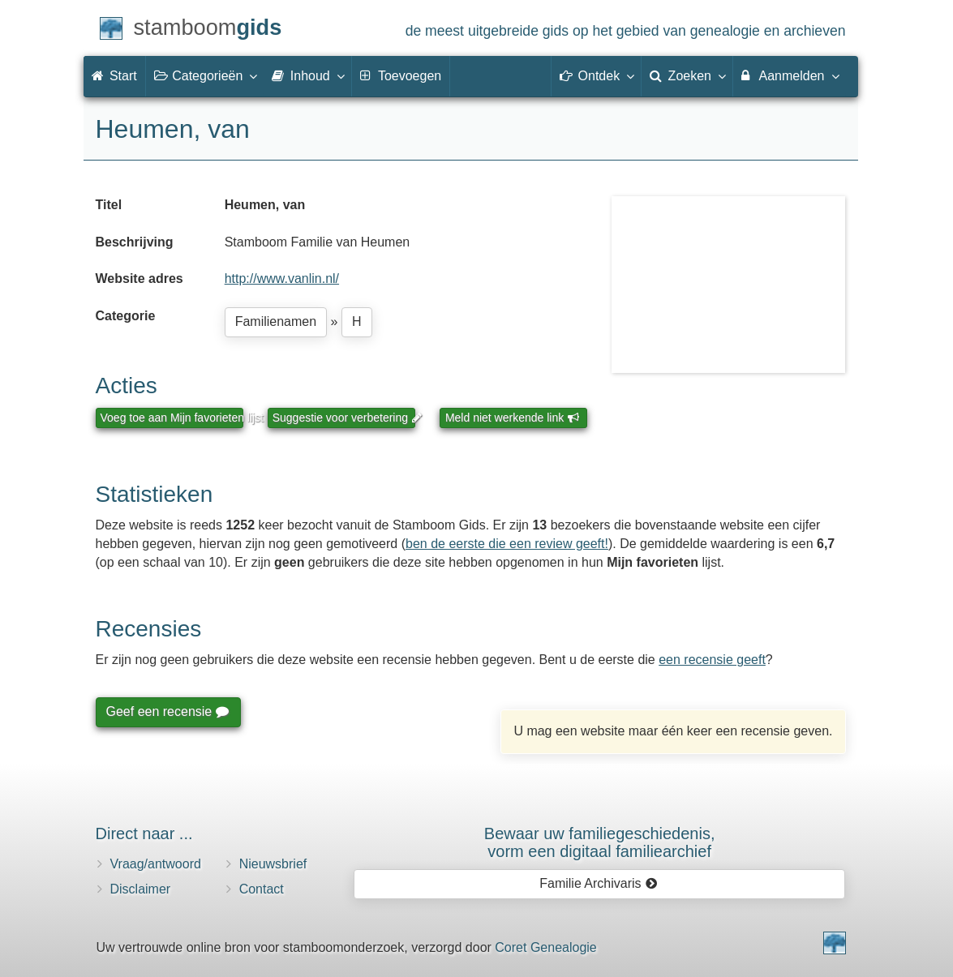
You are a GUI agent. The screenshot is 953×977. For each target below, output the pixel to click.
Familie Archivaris (598, 883)
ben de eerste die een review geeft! (507, 544)
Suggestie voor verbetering (344, 417)
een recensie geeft (712, 659)
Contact (261, 889)
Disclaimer (140, 889)
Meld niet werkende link (512, 417)
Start (114, 76)
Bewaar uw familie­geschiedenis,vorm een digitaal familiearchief (599, 842)
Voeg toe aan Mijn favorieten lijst (172, 417)
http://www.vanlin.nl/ (282, 278)
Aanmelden (789, 75)
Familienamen (275, 321)
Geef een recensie (167, 711)
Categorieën (205, 75)
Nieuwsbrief (273, 864)
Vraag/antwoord (155, 864)
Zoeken (687, 75)
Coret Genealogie (545, 947)
